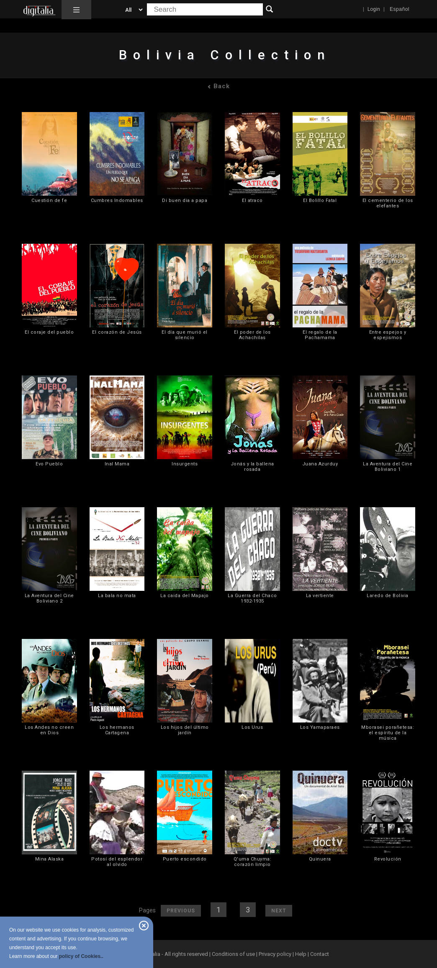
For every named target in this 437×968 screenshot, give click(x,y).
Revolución (387, 859)
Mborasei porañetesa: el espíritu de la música (387, 733)
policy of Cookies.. (81, 956)
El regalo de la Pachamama (320, 334)
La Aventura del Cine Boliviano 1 (387, 466)
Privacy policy (275, 954)
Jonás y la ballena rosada (252, 466)
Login (374, 9)
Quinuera (320, 859)
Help (300, 954)
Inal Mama (117, 464)
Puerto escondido (185, 859)
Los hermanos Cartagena (117, 730)
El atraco (252, 200)
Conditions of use (234, 954)
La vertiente (320, 595)
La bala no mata (117, 595)
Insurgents (185, 464)
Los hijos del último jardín (185, 730)
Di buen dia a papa (184, 200)
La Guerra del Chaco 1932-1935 (252, 598)
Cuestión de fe (49, 200)
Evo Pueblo (49, 464)
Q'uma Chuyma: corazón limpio (253, 861)
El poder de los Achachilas (252, 334)
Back (218, 86)
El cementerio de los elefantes (387, 203)
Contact (319, 954)
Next (278, 911)
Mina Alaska (49, 859)
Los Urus (252, 727)
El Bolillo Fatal (320, 200)
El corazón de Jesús (117, 332)
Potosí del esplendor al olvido (116, 861)
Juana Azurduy (320, 464)
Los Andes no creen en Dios (49, 730)
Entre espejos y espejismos (387, 334)
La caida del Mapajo (184, 595)
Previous (181, 911)
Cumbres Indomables (117, 200)
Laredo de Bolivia (388, 595)
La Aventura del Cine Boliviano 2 (49, 598)
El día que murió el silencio (185, 334)
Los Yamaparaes (320, 727)
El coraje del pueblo (49, 332)
